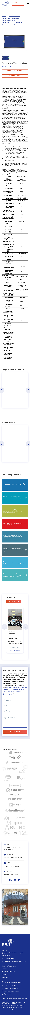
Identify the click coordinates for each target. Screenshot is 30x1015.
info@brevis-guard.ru (13, 866)
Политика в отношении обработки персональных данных (13, 1003)
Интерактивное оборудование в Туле (14, 961)
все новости (14, 601)
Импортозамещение (8, 958)
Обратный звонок (18, 4)
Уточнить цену (15, 76)
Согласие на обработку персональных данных (14, 999)
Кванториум (5, 950)
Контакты (5, 977)
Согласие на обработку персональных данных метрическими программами (13, 691)
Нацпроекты (6, 955)
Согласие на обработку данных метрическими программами (12, 1008)
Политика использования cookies (13, 1005)
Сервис (4, 974)
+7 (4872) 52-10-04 (11, 874)
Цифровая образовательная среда (13, 953)
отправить (15, 731)
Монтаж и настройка (8, 971)
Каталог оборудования (9, 966)
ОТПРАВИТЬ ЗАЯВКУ (15, 71)
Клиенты (4, 969)
